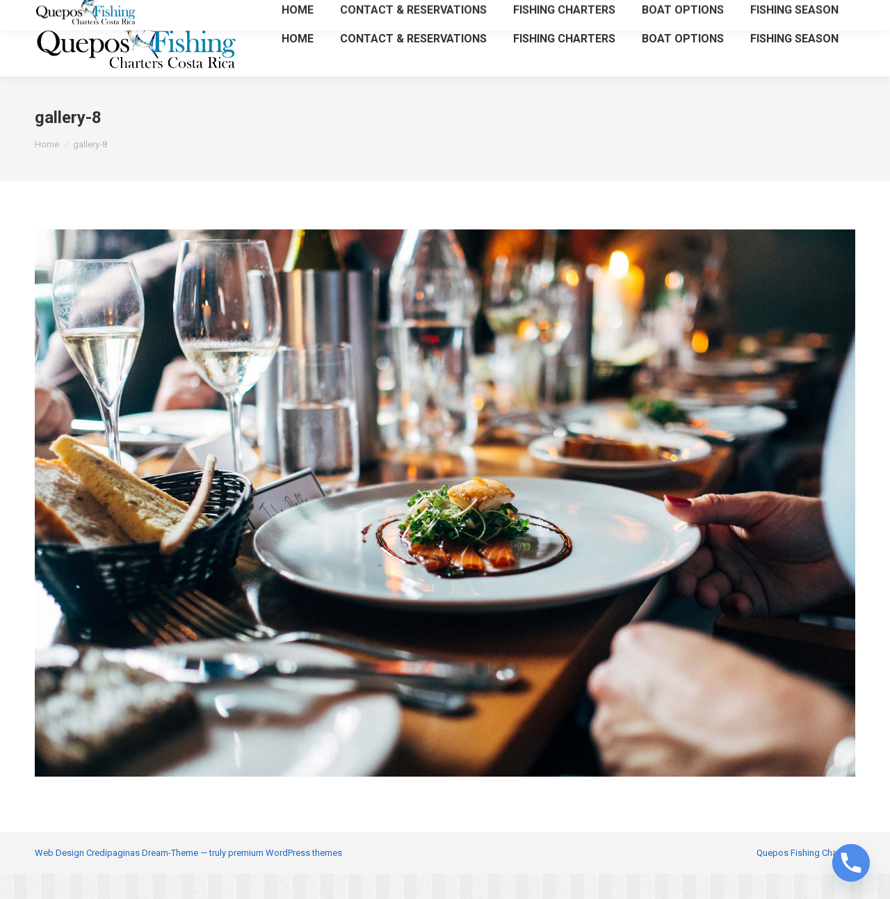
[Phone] (851, 863)
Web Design (59, 878)
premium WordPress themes (285, 878)
